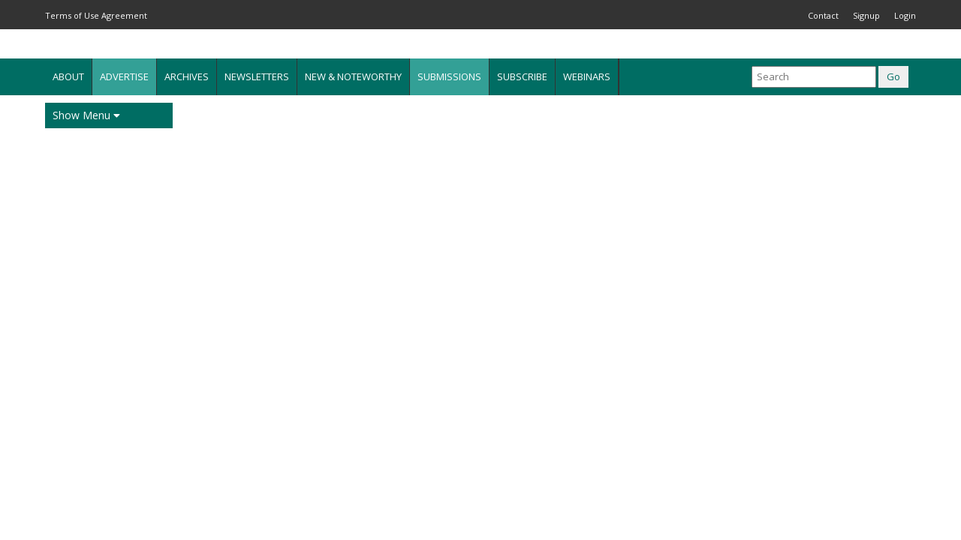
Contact (823, 15)
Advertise (124, 76)
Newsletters (256, 76)
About (68, 76)
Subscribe (522, 76)
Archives (186, 76)
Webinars (586, 76)
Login (905, 15)
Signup (866, 15)
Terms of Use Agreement (96, 15)
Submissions (449, 76)
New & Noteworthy (353, 76)
